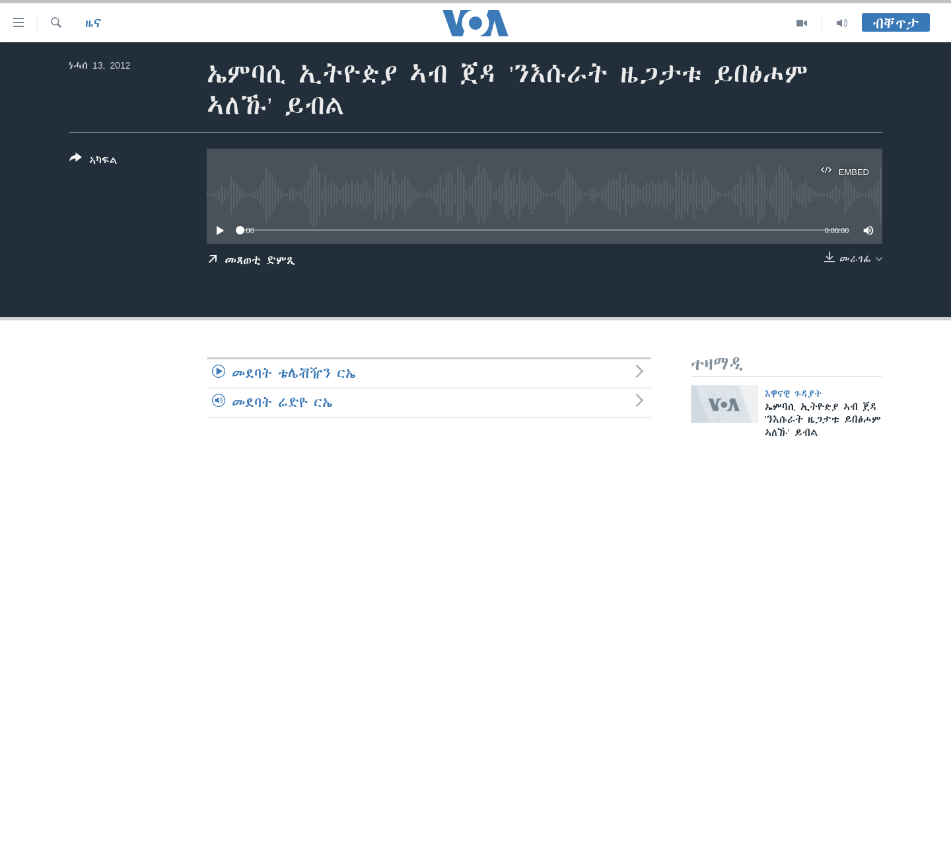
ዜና (93, 23)
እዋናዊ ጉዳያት (793, 393)
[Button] (93, 162)
